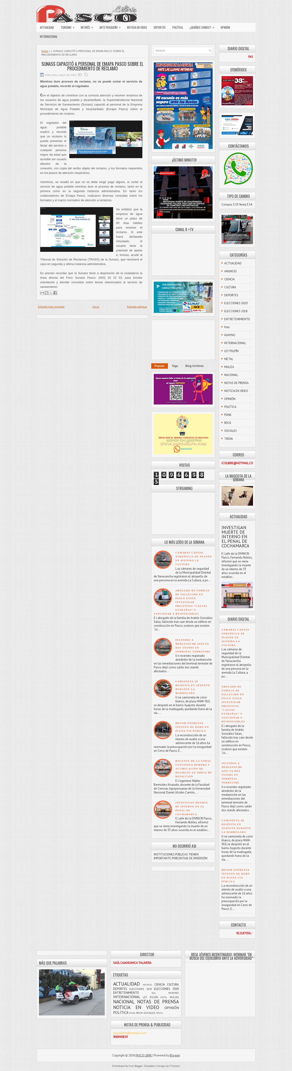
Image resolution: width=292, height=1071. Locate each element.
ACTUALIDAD (47, 27)
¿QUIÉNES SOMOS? (203, 26)
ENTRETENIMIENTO (237, 319)
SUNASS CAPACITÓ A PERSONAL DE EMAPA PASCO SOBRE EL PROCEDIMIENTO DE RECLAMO (92, 66)
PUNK (228, 415)
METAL (228, 359)
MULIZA (229, 367)
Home (44, 51)
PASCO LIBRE (144, 1055)
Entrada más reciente (51, 306)
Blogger (175, 1055)
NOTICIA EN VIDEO (137, 27)
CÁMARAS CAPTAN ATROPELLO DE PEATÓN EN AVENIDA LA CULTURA (236, 637)
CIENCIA (229, 279)
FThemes (174, 1066)
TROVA (228, 439)
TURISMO (69, 26)
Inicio (96, 306)
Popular (159, 366)
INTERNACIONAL (48, 36)
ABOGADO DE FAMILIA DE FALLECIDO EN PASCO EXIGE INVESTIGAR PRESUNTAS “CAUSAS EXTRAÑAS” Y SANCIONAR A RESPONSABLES (182, 602)
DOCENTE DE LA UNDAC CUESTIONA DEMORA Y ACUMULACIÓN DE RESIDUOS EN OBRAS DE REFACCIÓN (193, 769)
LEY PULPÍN (231, 351)
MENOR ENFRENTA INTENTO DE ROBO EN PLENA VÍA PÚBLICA (192, 727)
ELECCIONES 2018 (236, 311)
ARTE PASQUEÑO (111, 26)
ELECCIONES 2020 (236, 303)
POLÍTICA (177, 27)
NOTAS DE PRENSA (236, 383)
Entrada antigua (137, 306)
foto (227, 327)
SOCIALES (230, 431)
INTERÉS (88, 26)
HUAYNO (229, 335)
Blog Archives (194, 366)
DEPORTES (160, 27)
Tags (175, 366)
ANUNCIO (230, 271)
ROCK (227, 423)
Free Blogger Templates (142, 1066)
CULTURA (230, 287)
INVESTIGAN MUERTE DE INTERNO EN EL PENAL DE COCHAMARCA (235, 537)
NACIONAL (231, 375)
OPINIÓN (225, 27)
